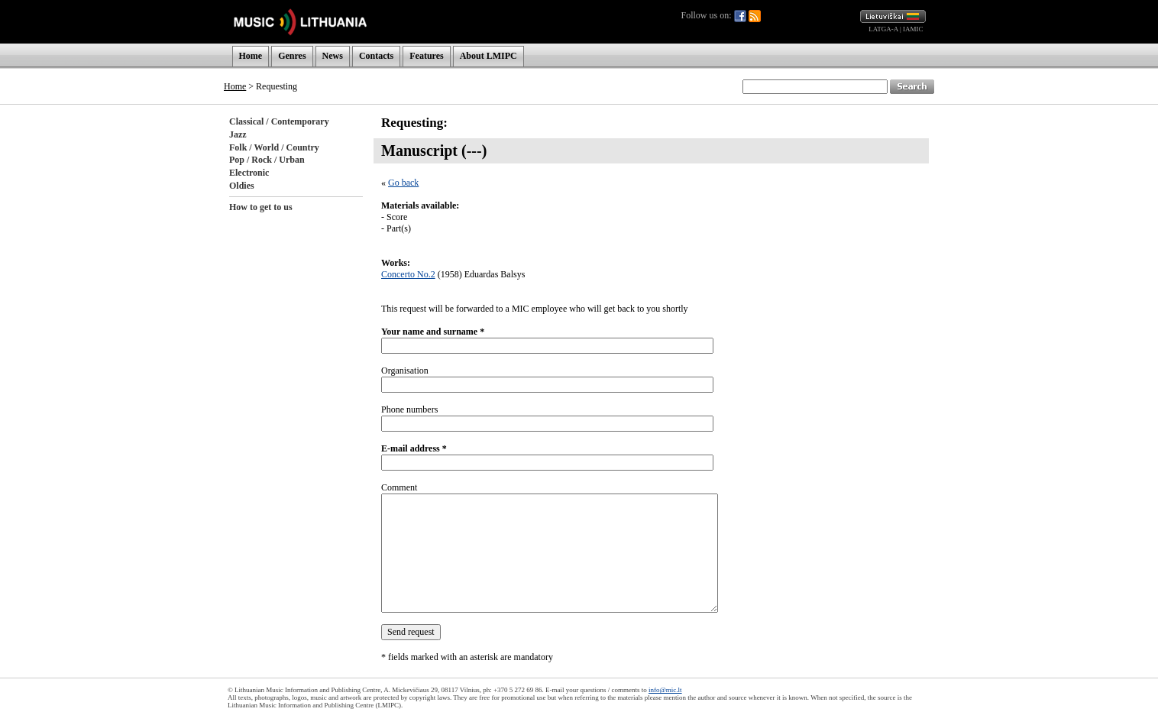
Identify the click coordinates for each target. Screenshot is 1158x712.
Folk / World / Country (274, 147)
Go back (403, 182)
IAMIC (913, 29)
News (332, 55)
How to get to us (261, 207)
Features (426, 55)
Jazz (238, 134)
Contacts (376, 55)
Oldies (241, 185)
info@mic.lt (665, 690)
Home (251, 55)
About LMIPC (488, 55)
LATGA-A (883, 29)
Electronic (249, 172)
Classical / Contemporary (279, 121)
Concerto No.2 (408, 274)
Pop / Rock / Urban (267, 159)
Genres (292, 55)
